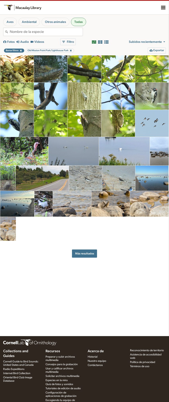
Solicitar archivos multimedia (62, 376)
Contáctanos (95, 365)
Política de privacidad (142, 362)
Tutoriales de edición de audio (63, 388)
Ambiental (29, 21)
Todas (78, 21)
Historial (92, 356)
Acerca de (96, 351)
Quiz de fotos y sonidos (59, 384)
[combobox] (46, 32)
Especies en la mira (57, 380)
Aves (10, 21)
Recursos (53, 351)
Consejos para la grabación (62, 364)
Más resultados (84, 253)
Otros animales (55, 21)
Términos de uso (139, 366)
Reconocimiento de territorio (147, 350)
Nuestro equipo (97, 361)
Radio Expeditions (13, 369)
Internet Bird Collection (16, 373)
